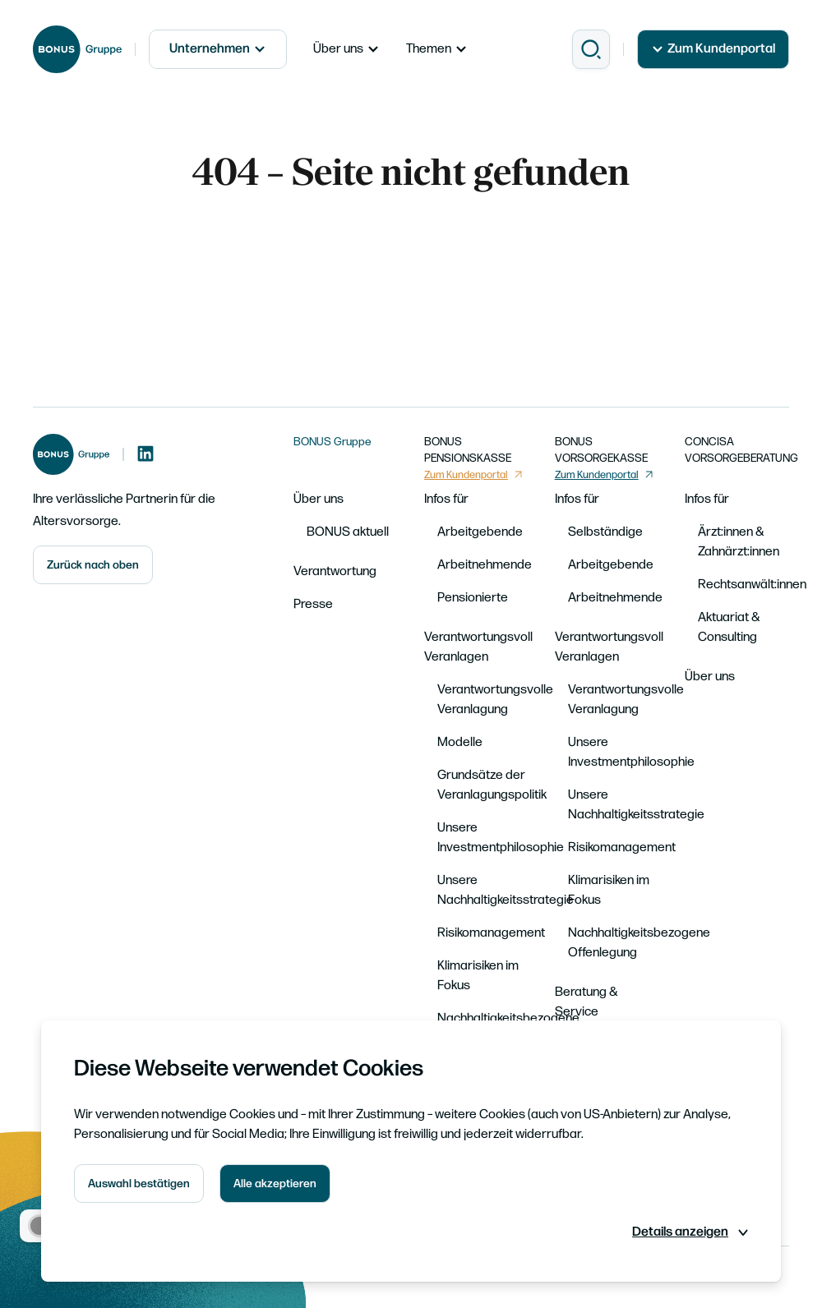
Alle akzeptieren (274, 1184)
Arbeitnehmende (484, 565)
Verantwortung (334, 571)
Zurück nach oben (93, 565)
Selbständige (605, 532)
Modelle (460, 742)
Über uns (346, 49)
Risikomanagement (491, 933)
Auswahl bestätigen (139, 1184)
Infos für (446, 499)
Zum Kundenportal (713, 49)
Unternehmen (217, 49)
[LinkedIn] (145, 454)
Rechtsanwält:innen (752, 584)
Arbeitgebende (480, 532)
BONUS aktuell (348, 532)
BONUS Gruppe (332, 442)
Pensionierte (472, 598)
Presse (313, 604)
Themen (437, 49)
